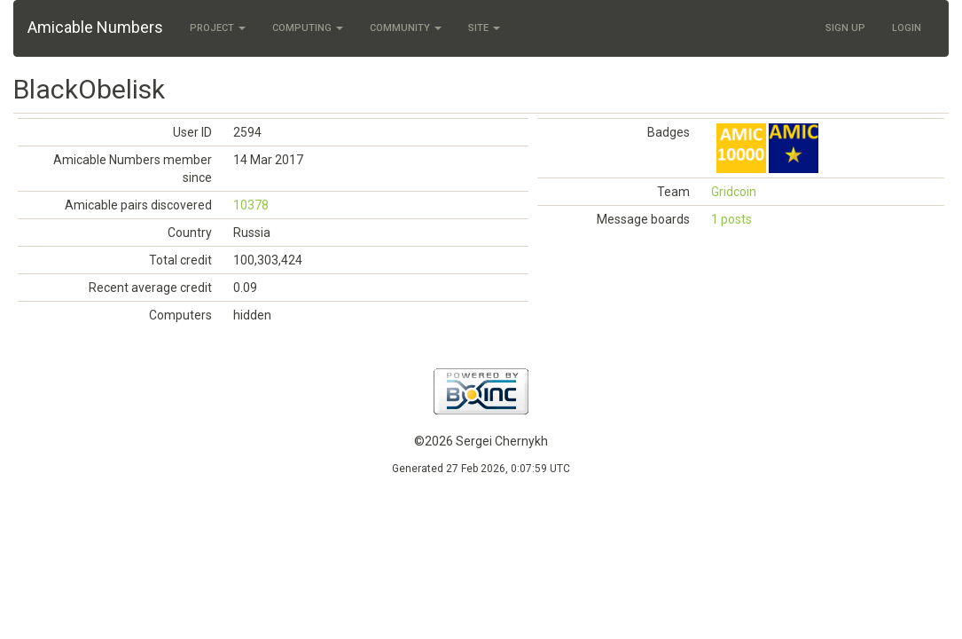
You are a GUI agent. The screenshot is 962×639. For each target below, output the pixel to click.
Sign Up (845, 28)
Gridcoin (733, 192)
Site (484, 28)
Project (218, 28)
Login (906, 28)
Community (406, 28)
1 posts (731, 219)
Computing (307, 28)
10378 (251, 205)
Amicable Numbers (95, 27)
